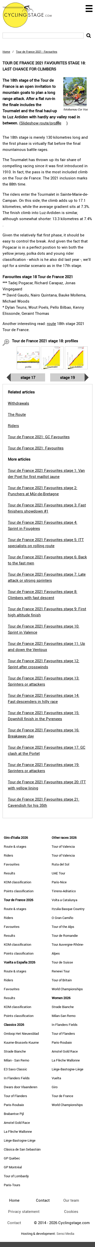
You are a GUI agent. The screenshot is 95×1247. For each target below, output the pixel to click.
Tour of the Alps (63, 926)
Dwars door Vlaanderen (20, 1087)
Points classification (18, 891)
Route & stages (15, 846)
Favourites (12, 864)
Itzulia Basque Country (68, 908)
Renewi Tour (61, 971)
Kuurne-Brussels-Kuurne (21, 1042)
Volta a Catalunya (64, 900)
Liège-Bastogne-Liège (19, 1140)
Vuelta (56, 1078)
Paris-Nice (59, 882)
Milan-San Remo (63, 1015)
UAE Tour (58, 873)
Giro (55, 1087)
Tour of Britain (62, 980)
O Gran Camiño (62, 917)
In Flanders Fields (17, 1078)
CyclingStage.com (30, 15)
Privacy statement (24, 1211)
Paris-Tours (12, 1185)
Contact (14, 1222)
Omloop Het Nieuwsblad (21, 1033)
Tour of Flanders (15, 1096)
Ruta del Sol (60, 864)
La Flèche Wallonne (18, 1131)
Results (9, 873)
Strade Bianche (15, 1051)
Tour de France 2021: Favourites (36, 447)
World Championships (67, 989)
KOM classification (17, 882)
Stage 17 (28, 377)
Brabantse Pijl (14, 1113)
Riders (8, 855)
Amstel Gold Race (17, 1122)
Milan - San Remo (16, 1060)
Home (6, 51)
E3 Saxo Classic (15, 1069)
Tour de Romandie (65, 935)
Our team (71, 1200)
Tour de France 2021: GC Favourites (39, 436)
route (51, 323)
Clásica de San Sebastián (22, 1149)
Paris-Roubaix (14, 1104)
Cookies (71, 1211)
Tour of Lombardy (16, 1176)
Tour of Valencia (63, 846)
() (43, 122)
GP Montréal (13, 1167)
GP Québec (12, 1158)
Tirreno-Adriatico (64, 891)
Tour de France (62, 1096)
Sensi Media (65, 1233)
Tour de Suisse (62, 962)
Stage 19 (67, 377)
